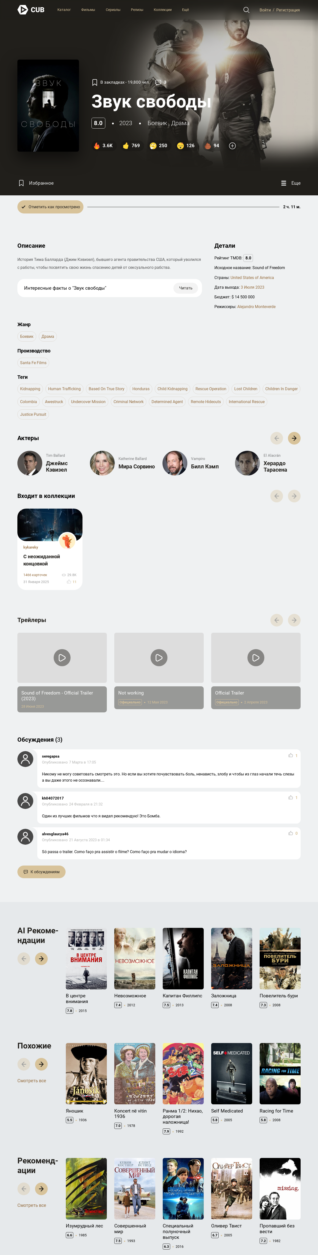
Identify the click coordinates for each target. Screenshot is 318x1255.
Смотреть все (31, 1080)
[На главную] (31, 10)
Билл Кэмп (205, 466)
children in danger (281, 388)
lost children (245, 388)
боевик (157, 123)
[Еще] (290, 183)
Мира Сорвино (137, 466)
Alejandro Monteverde (256, 306)
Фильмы (88, 10)
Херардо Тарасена (275, 466)
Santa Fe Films (33, 362)
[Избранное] (35, 183)
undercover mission (88, 401)
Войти (265, 9)
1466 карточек (35, 575)
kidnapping (30, 388)
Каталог (64, 10)
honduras (141, 388)
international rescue (247, 401)
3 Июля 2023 (252, 287)
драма (180, 123)
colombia (28, 401)
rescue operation (211, 388)
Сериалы (113, 10)
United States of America (252, 277)
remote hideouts (206, 401)
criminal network (129, 401)
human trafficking (64, 388)
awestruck (54, 401)
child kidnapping (173, 388)
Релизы (137, 10)
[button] (294, 438)
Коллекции (163, 10)
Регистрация (288, 9)
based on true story (106, 388)
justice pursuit (33, 414)
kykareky (30, 547)
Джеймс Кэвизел (57, 466)
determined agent (167, 401)
